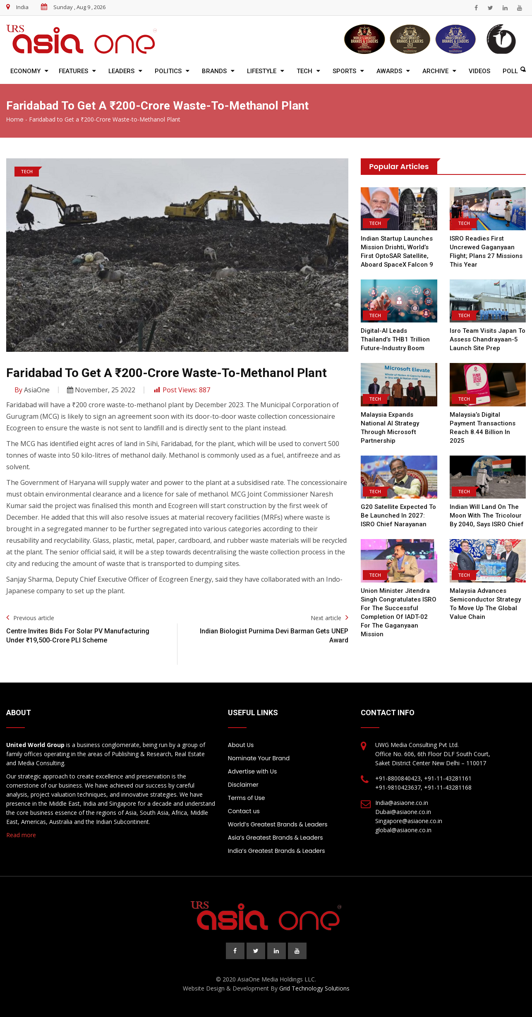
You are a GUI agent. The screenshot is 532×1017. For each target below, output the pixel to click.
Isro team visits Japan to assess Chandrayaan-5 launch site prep (487, 339)
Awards (389, 71)
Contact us (244, 811)
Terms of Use (246, 798)
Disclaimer (243, 785)
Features (73, 71)
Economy (25, 71)
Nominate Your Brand (259, 758)
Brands (214, 71)
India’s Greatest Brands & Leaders (276, 851)
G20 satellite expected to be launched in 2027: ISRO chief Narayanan (398, 515)
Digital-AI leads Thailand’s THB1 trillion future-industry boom (395, 339)
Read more (21, 835)
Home (15, 119)
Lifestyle (261, 71)
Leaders (121, 71)
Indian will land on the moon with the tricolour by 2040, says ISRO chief (487, 515)
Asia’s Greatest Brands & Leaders (275, 837)
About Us (241, 745)
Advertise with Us (252, 771)
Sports (344, 71)
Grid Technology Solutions (314, 988)
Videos (479, 71)
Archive (435, 71)
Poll (510, 71)
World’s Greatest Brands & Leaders (278, 824)
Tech (304, 71)
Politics (168, 71)
